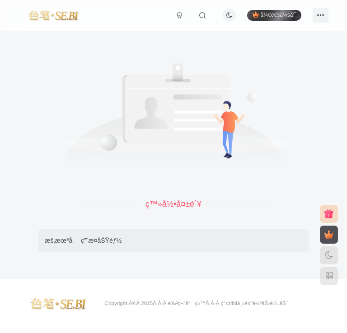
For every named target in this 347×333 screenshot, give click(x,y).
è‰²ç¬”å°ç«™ (187, 303)
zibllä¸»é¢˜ (240, 303)
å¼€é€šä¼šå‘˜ (274, 14)
